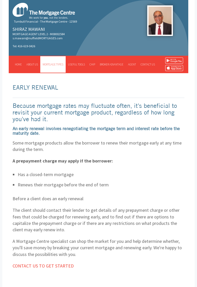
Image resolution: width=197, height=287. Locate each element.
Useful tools (76, 64)
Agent (132, 64)
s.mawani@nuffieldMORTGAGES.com (38, 38)
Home (18, 64)
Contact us (148, 64)
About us (32, 64)
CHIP (92, 64)
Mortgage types (53, 64)
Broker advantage (111, 64)
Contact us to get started (43, 266)
